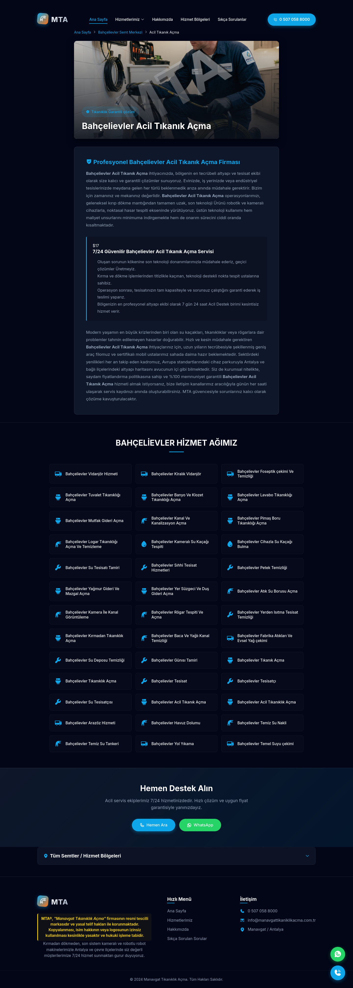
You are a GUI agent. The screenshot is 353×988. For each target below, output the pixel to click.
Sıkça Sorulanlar (232, 19)
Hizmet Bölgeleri (195, 19)
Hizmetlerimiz (129, 19)
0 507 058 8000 (292, 19)
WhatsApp (200, 824)
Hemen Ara (153, 824)
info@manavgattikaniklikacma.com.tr (282, 920)
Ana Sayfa (98, 19)
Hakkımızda (162, 19)
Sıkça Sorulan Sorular (187, 938)
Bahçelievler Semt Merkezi (120, 32)
